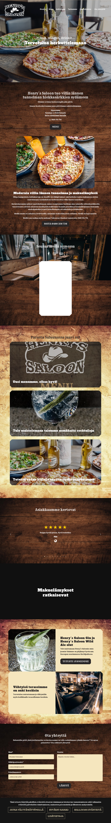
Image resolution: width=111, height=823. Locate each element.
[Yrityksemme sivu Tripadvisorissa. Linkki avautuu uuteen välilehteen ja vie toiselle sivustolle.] (61, 254)
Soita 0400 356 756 (55, 223)
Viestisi (60, 752)
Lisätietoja (55, 816)
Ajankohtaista (85, 9)
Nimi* (10, 752)
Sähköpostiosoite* (16, 762)
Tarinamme (72, 9)
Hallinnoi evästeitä (87, 809)
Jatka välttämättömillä (26, 809)
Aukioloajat (60, 9)
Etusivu (43, 9)
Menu (51, 9)
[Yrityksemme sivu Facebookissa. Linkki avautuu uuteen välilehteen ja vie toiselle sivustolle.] (49, 254)
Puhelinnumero (14, 772)
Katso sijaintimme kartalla (55, 115)
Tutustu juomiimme (76, 661)
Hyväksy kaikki (58, 809)
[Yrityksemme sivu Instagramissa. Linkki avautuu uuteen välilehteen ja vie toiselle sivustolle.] (54, 254)
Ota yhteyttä (99, 9)
